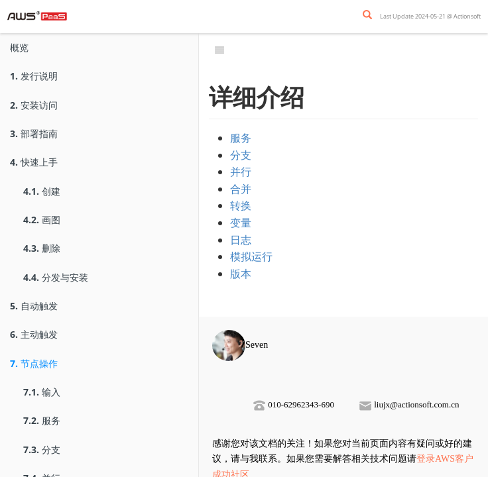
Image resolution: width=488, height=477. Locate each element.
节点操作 (34, 363)
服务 (41, 420)
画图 (41, 219)
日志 (240, 240)
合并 (240, 189)
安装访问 (34, 105)
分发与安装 (55, 277)
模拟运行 (251, 256)
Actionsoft (467, 16)
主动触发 (34, 334)
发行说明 (34, 76)
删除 (41, 248)
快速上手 (34, 162)
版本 (240, 273)
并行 (240, 171)
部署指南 (34, 133)
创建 (41, 191)
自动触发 (34, 305)
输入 (41, 392)
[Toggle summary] (219, 49)
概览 (19, 47)
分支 (41, 449)
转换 (240, 205)
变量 (240, 222)
